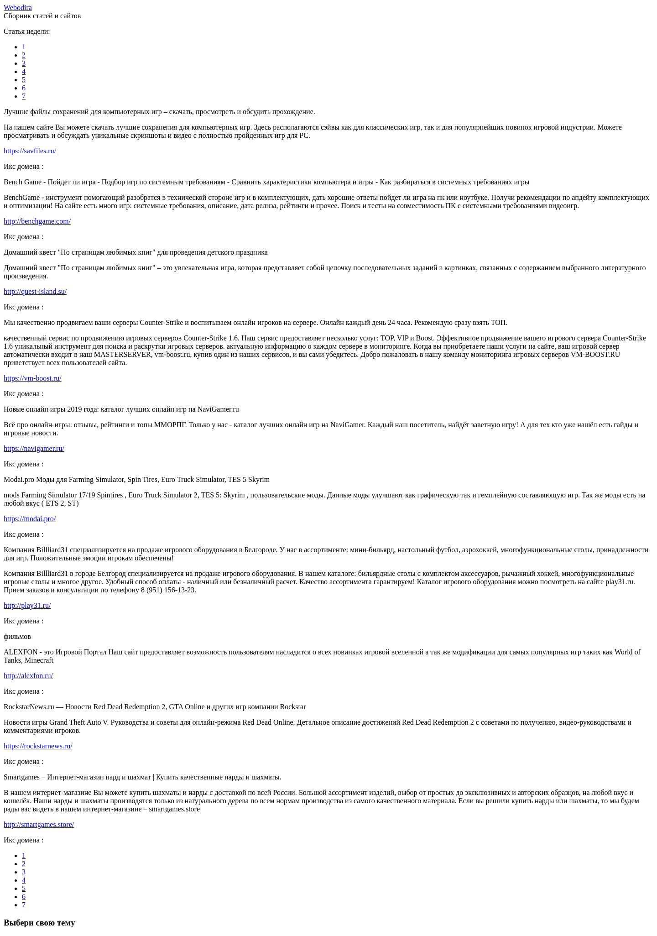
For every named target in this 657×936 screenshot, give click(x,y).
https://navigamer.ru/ (34, 448)
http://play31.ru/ (27, 605)
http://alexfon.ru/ (28, 676)
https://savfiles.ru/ (30, 151)
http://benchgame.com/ (37, 221)
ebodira (18, 7)
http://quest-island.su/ (35, 291)
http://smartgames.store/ (39, 824)
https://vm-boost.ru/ (33, 378)
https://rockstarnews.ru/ (38, 746)
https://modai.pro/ (30, 519)
